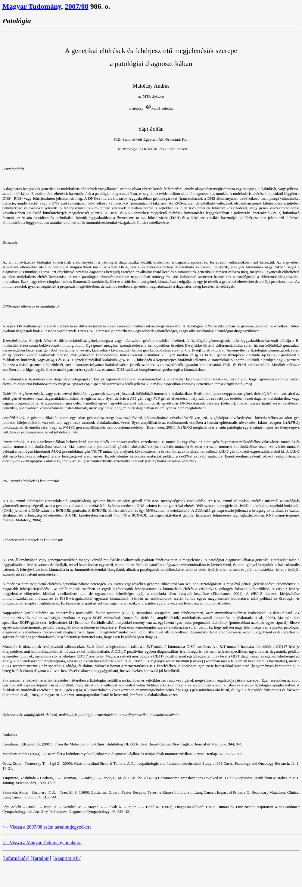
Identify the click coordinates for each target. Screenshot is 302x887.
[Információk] (16, 858)
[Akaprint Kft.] (67, 858)
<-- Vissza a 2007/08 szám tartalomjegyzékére (47, 826)
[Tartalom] (41, 858)
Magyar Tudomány (31, 6)
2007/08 (77, 6)
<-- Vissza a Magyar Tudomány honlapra (41, 842)
